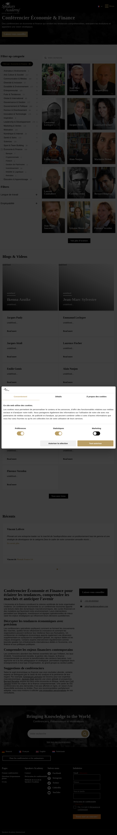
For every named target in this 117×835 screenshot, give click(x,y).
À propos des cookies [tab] (97, 396)
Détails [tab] (58, 396)
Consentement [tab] (20, 396)
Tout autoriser (95, 443)
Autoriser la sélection (58, 443)
